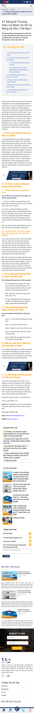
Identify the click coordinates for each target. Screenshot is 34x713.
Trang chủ (4, 9)
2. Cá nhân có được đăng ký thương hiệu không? (17, 59)
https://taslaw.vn (13, 419)
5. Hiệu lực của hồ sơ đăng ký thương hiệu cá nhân (18, 86)
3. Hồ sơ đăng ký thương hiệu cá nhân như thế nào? (16, 76)
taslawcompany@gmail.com (15, 415)
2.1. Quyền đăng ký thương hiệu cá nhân (19, 64)
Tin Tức (12, 9)
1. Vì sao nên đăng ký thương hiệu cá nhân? (18, 54)
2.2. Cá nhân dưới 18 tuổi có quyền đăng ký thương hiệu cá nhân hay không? (18, 70)
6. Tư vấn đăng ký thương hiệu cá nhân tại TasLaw (17, 91)
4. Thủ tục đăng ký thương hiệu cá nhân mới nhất (17, 81)
